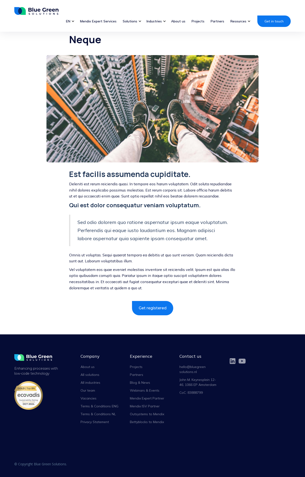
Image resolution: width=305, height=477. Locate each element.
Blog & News (140, 382)
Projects (198, 21)
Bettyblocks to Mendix (147, 422)
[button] (70, 21)
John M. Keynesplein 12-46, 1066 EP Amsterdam (197, 382)
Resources (238, 21)
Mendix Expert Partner (147, 398)
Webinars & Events (144, 390)
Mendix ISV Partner (145, 406)
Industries (154, 21)
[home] (39, 11)
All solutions (90, 375)
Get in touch (274, 21)
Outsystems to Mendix (147, 414)
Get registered (153, 308)
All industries (90, 382)
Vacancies (89, 398)
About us (178, 21)
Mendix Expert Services (98, 21)
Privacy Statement (95, 422)
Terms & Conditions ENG (99, 406)
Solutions (130, 21)
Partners (217, 21)
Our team (88, 390)
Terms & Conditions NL (98, 414)
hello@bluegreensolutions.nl (192, 369)
